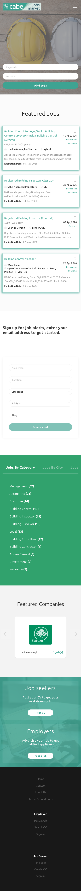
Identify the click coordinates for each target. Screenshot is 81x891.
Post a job (40, 755)
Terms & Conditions (41, 798)
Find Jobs (40, 85)
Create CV (40, 869)
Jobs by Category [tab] (20, 467)
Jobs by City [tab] (53, 467)
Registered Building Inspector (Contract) (28, 217)
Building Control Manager (20, 258)
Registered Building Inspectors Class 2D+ (29, 180)
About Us (40, 792)
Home (40, 778)
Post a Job (40, 820)
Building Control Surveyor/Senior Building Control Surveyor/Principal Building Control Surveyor (30, 135)
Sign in (40, 834)
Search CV (40, 827)
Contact (40, 785)
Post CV (40, 712)
